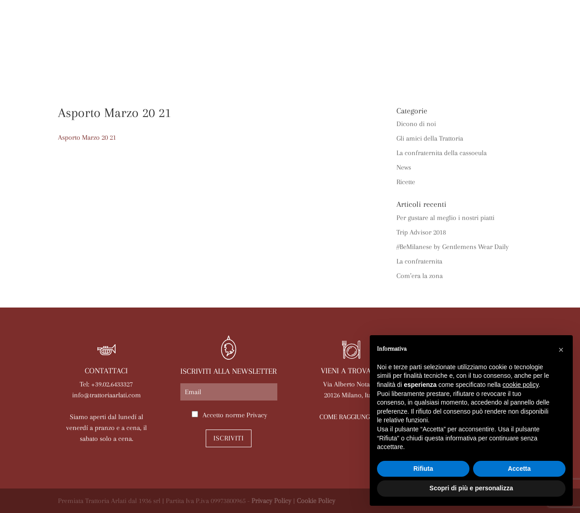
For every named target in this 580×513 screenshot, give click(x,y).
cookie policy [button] (520, 384)
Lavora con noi (473, 55)
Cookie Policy (316, 501)
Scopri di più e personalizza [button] (471, 488)
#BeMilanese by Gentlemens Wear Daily (452, 247)
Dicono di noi (416, 124)
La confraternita (419, 261)
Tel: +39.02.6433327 (106, 384)
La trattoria (92, 55)
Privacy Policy (271, 501)
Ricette (405, 182)
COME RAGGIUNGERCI (351, 417)
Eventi (317, 55)
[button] (561, 349)
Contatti (290, 70)
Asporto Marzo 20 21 (87, 137)
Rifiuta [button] (423, 468)
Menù (216, 55)
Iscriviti (228, 438)
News (351, 55)
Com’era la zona (419, 276)
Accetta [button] (519, 468)
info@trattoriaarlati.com (106, 395)
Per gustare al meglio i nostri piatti (445, 218)
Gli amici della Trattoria (429, 138)
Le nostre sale (266, 55)
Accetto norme (235, 415)
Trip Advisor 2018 (421, 232)
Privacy (256, 415)
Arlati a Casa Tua (161, 55)
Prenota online (402, 55)
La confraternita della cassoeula (441, 153)
